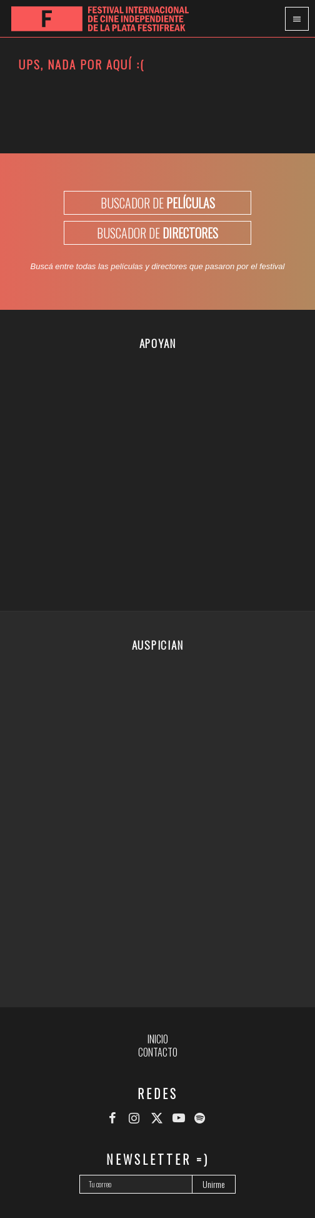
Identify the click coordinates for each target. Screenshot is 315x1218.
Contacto (158, 1052)
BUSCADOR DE (158, 202)
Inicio (158, 1039)
